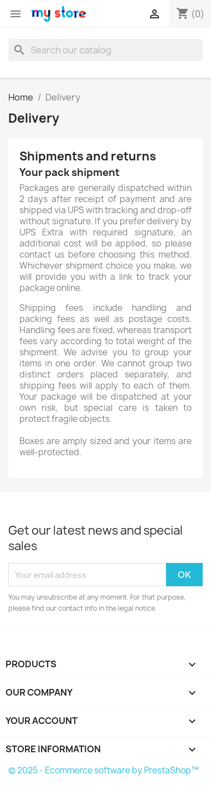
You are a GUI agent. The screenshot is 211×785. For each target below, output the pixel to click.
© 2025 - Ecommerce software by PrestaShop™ (103, 770)
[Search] (105, 50)
